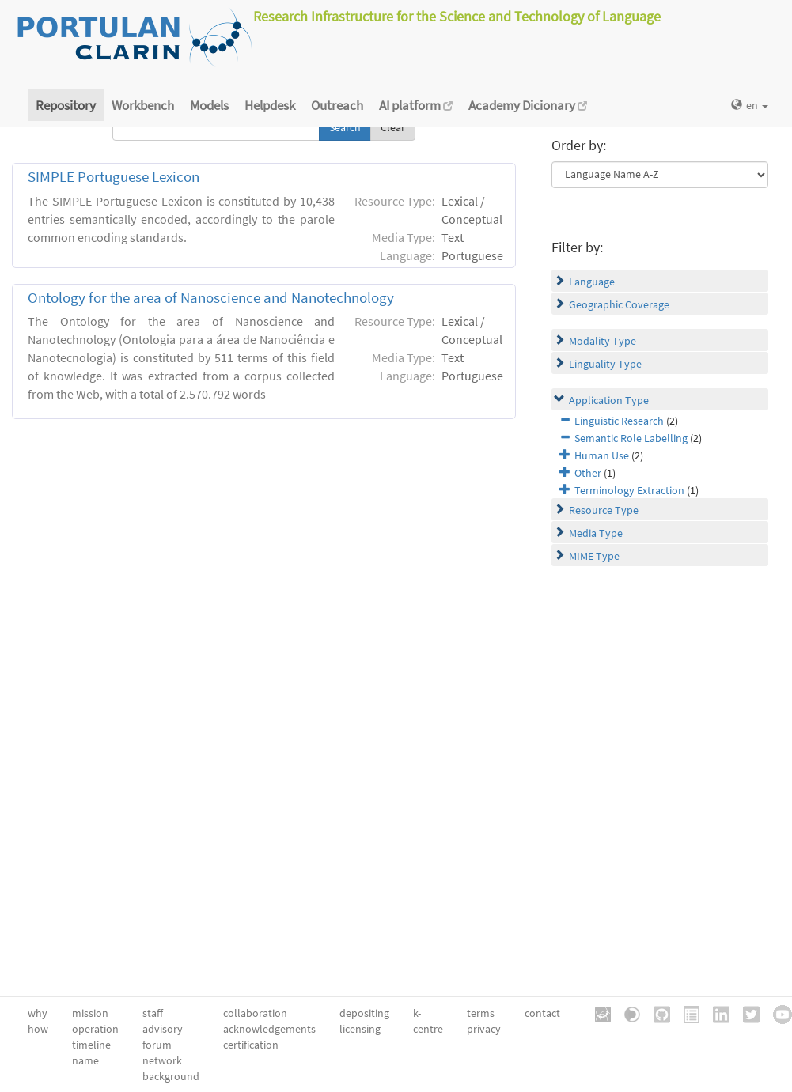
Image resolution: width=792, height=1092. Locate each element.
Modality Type (602, 341)
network (162, 1060)
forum (157, 1044)
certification (251, 1044)
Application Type (609, 400)
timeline (91, 1044)
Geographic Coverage (619, 304)
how (38, 1029)
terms (481, 1013)
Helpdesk (269, 105)
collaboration (255, 1013)
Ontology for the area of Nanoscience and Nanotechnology (211, 298)
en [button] (749, 105)
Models (209, 105)
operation (95, 1029)
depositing (364, 1013)
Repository (66, 105)
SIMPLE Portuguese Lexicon (113, 177)
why (37, 1013)
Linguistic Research (619, 421)
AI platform (416, 105)
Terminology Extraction (629, 490)
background (170, 1076)
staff (152, 1013)
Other (587, 473)
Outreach (337, 105)
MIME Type (594, 556)
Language (592, 281)
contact (542, 1013)
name (85, 1060)
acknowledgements (269, 1029)
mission (90, 1013)
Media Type (596, 533)
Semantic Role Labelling (631, 438)
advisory (162, 1029)
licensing (360, 1029)
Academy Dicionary (527, 105)
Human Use (601, 455)
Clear (393, 127)
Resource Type (604, 510)
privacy (484, 1029)
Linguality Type (605, 364)
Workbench (143, 105)
